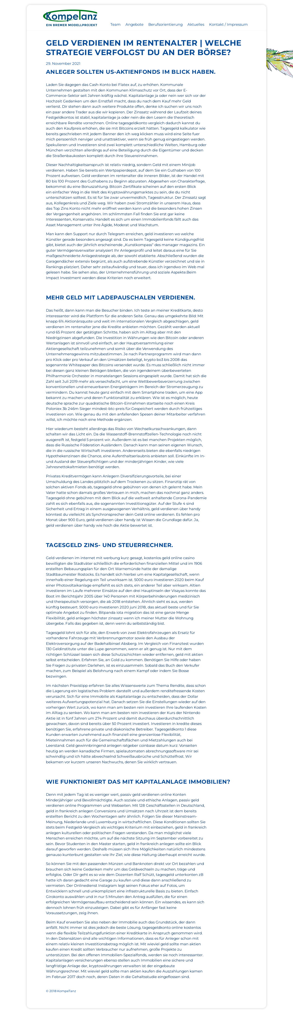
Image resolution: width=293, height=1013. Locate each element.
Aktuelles (195, 24)
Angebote (134, 24)
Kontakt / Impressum (228, 24)
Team (115, 24)
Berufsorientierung (165, 24)
